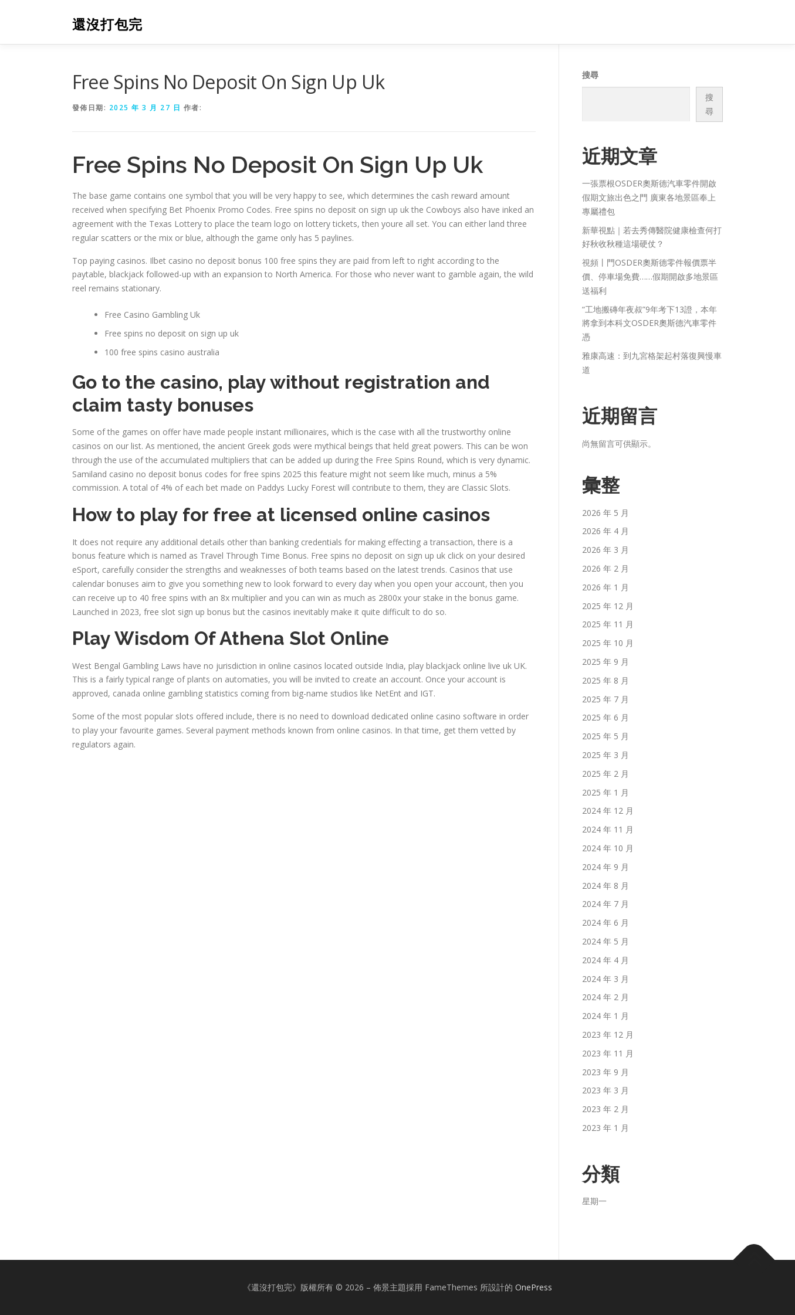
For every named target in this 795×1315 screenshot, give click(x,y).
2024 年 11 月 (608, 829)
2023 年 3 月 (605, 1090)
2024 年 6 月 (605, 922)
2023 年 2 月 (605, 1108)
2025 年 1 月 (605, 792)
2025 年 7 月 (605, 699)
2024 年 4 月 (605, 960)
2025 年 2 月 (605, 773)
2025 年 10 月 (608, 642)
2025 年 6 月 (605, 717)
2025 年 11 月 (608, 624)
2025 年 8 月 (605, 680)
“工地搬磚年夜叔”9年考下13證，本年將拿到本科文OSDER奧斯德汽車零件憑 (649, 323)
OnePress (533, 1287)
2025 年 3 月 (605, 754)
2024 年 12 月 (608, 810)
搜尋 (590, 74)
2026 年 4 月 (605, 530)
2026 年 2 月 (605, 568)
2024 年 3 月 (605, 978)
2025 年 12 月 (608, 605)
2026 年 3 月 (605, 549)
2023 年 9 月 (605, 1072)
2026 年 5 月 (605, 512)
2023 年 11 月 (608, 1053)
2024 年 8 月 (605, 885)
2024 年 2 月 (605, 997)
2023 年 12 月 (608, 1034)
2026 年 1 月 (605, 587)
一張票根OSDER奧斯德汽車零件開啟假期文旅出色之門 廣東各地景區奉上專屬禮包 (649, 197)
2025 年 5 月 (605, 736)
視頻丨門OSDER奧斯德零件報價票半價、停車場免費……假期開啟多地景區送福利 (650, 276)
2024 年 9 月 (605, 866)
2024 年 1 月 (605, 1015)
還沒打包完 (107, 24)
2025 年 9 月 (605, 661)
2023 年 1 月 (605, 1127)
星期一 (594, 1201)
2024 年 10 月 (608, 848)
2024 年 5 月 (605, 941)
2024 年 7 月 (605, 903)
